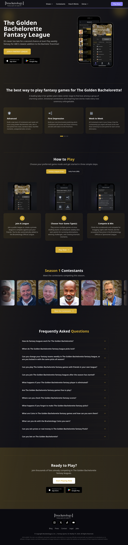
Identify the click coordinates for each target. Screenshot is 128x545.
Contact (64, 528)
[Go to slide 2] (64, 136)
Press (57, 528)
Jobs (77, 528)
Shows (49, 4)
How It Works (73, 4)
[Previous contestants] (4, 292)
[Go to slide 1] (61, 136)
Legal (71, 528)
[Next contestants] (124, 292)
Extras (85, 4)
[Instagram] (54, 522)
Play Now (116, 4)
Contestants (60, 4)
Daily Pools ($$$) (74, 171)
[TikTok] (67, 522)
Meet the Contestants (64, 311)
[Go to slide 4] (67, 136)
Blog (50, 528)
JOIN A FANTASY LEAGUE (17, 51)
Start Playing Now (64, 481)
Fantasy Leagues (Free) (56, 171)
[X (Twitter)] (60, 522)
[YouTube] (73, 522)
